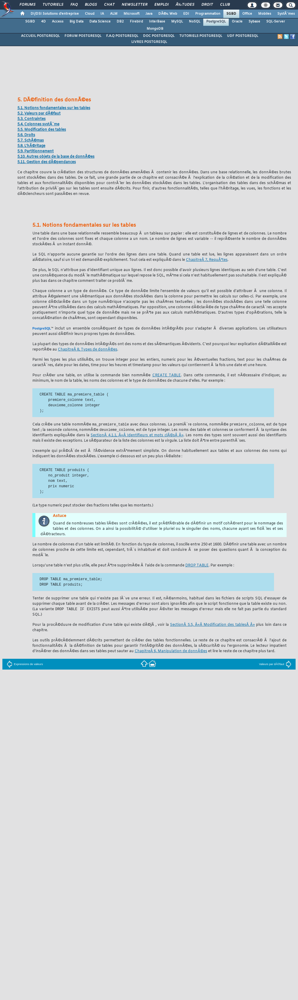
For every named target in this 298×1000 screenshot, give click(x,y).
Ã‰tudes (185, 4)
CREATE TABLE (166, 375)
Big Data (76, 21)
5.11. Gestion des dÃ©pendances (46, 162)
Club (224, 4)
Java (148, 14)
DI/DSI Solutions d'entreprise (55, 14)
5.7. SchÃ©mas (30, 140)
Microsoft (131, 14)
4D (43, 21)
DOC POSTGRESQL (158, 36)
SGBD (231, 14)
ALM (114, 14)
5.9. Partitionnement (35, 151)
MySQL (177, 21)
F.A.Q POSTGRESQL (122, 36)
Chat (109, 4)
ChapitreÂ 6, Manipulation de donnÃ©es (171, 646)
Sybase (254, 21)
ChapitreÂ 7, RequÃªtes (207, 260)
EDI (186, 14)
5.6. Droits (26, 135)
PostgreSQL (216, 21)
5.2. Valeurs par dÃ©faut (39, 113)
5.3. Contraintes (31, 119)
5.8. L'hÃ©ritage (31, 146)
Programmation (207, 14)
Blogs (90, 4)
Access (58, 21)
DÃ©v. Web (167, 14)
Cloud (89, 14)
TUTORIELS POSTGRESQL (200, 36)
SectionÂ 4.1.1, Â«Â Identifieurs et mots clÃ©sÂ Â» (137, 436)
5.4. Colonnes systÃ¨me (38, 124)
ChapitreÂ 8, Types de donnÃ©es (87, 349)
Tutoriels (53, 4)
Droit (207, 4)
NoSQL (194, 21)
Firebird (136, 21)
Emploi (161, 4)
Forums (27, 4)
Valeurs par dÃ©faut (275, 659)
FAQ (74, 4)
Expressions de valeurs (25, 659)
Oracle (237, 21)
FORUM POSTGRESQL (82, 36)
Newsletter (134, 4)
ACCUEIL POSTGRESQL (40, 36)
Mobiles (264, 14)
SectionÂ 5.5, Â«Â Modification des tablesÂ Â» (212, 620)
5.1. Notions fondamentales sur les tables (53, 108)
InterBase (157, 21)
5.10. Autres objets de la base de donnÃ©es (55, 156)
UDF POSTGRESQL (242, 36)
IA (102, 14)
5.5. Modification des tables (41, 129)
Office (247, 14)
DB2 (120, 21)
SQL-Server (275, 21)
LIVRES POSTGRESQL (149, 42)
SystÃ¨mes (286, 14)
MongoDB (155, 29)
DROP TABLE (197, 566)
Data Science (100, 21)
